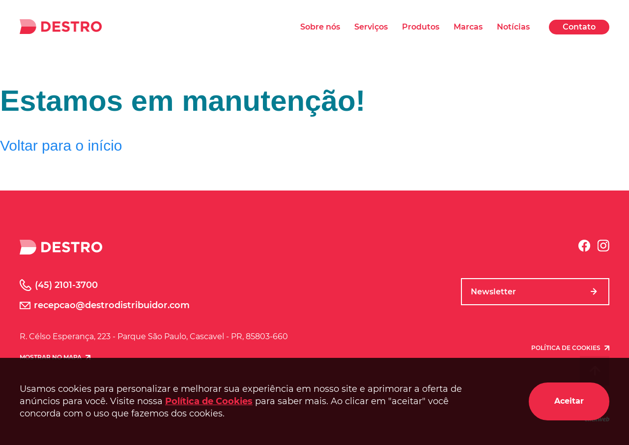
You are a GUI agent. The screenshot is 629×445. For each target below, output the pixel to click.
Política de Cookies (209, 401)
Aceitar (569, 401)
